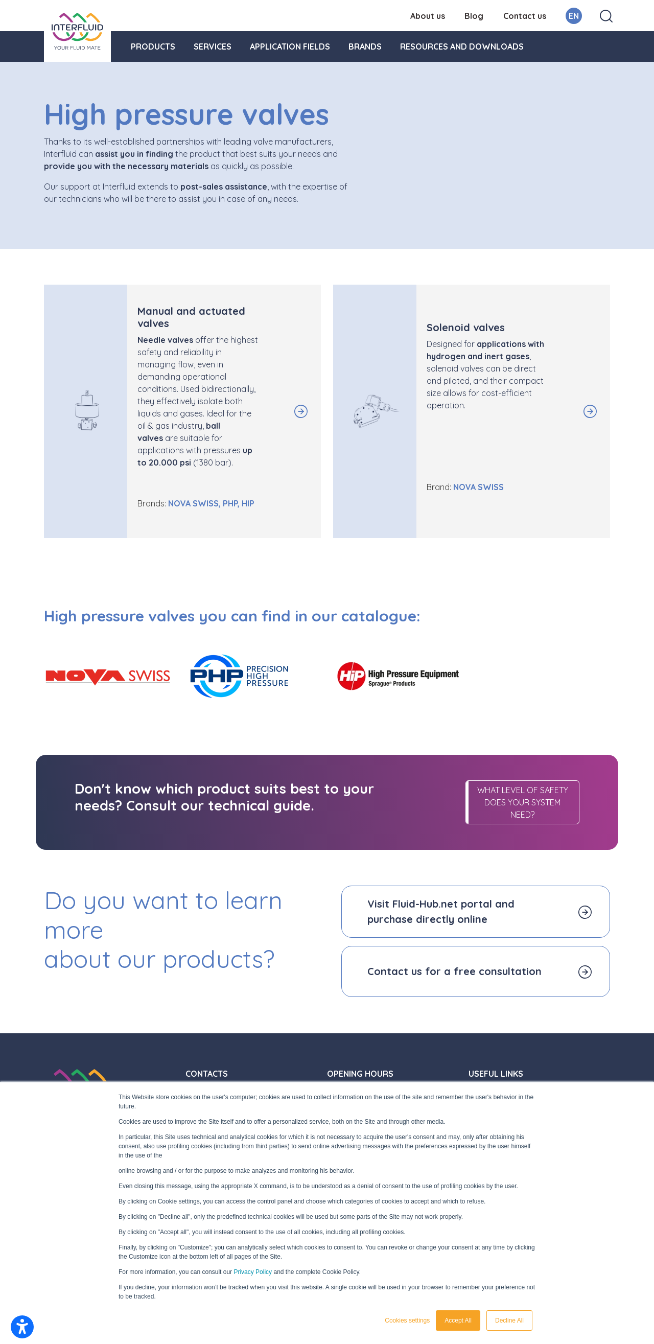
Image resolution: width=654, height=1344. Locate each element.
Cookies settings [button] (407, 1320)
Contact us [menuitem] (524, 16)
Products (153, 46)
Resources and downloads (462, 46)
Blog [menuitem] (473, 16)
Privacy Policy (252, 1272)
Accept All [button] (458, 1320)
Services (212, 46)
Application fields (290, 46)
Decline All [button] (509, 1320)
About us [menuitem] (427, 16)
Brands (365, 46)
